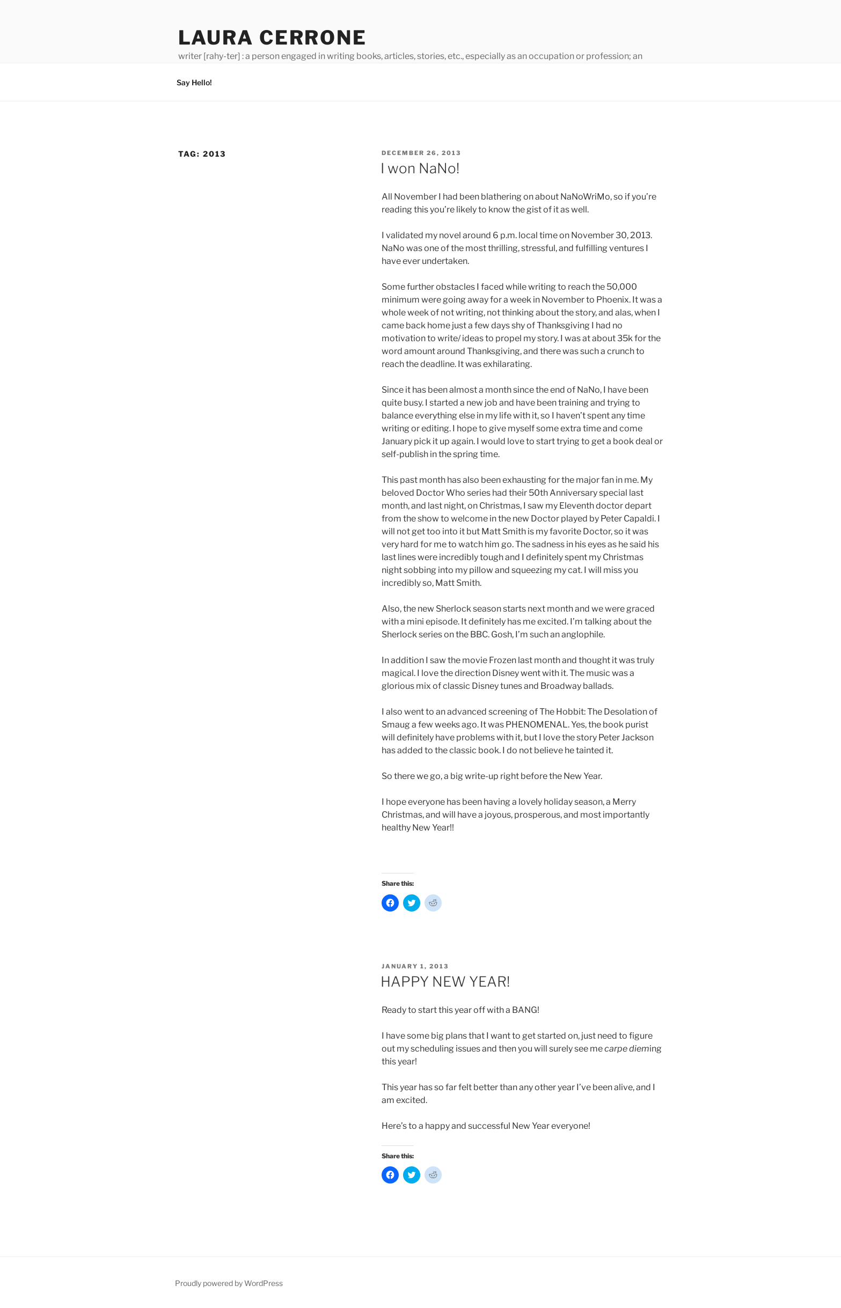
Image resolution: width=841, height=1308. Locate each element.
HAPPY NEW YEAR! (445, 981)
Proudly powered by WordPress (229, 1283)
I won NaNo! (420, 168)
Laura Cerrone (272, 37)
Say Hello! (194, 82)
